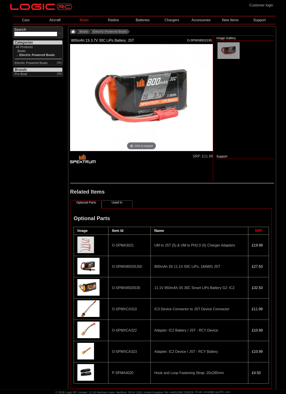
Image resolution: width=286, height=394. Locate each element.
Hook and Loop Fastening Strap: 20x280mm (189, 373)
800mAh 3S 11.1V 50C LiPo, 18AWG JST (187, 266)
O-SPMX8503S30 (126, 288)
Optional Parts (86, 202)
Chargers (172, 20)
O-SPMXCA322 (124, 330)
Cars (25, 20)
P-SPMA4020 (122, 373)
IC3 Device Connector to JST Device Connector (191, 309)
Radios (113, 20)
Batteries (143, 20)
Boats (84, 20)
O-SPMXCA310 (124, 309)
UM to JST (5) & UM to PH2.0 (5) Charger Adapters (194, 245)
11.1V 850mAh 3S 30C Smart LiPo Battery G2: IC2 (194, 288)
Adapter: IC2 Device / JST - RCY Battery (186, 351)
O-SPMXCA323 (124, 351)
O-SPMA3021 (123, 245)
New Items (230, 20)
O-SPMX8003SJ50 (127, 266)
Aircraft (55, 20)
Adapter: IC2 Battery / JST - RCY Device (186, 330)
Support (259, 20)
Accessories (201, 20)
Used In (117, 202)
